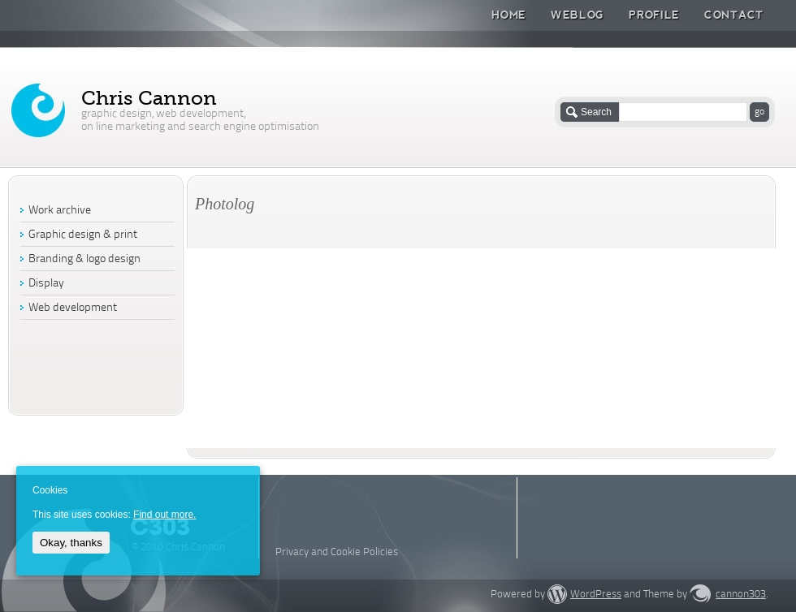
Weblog (577, 14)
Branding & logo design (84, 259)
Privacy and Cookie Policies (336, 552)
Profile (654, 14)
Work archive (59, 211)
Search (596, 112)
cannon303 (741, 594)
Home (508, 14)
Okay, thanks (71, 543)
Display (46, 284)
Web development (72, 308)
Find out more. (164, 514)
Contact (734, 14)
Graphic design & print (82, 235)
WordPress (595, 594)
